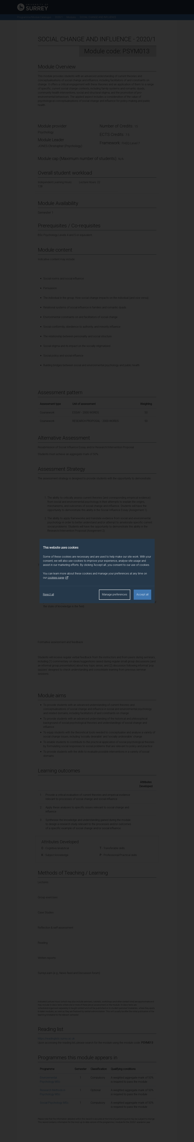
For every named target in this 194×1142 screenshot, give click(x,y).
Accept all (142, 594)
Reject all (48, 594)
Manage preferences (114, 594)
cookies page (58, 577)
